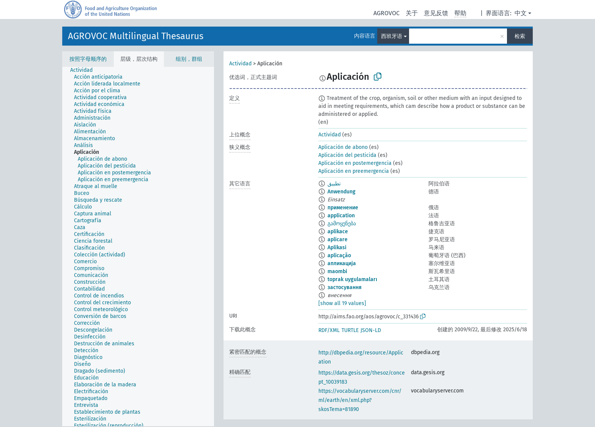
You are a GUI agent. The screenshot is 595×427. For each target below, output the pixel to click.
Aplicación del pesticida (347, 155)
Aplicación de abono (343, 147)
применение (342, 207)
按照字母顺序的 (88, 59)
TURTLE (350, 330)
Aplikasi (336, 247)
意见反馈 (436, 13)
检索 (520, 36)
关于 (412, 13)
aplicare (337, 239)
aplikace (337, 231)
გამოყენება (341, 223)
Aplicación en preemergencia (353, 171)
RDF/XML (329, 330)
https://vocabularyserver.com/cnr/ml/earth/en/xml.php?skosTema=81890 (359, 400)
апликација (341, 263)
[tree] (138, 246)
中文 (521, 13)
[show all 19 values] (342, 303)
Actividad (240, 63)
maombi (337, 271)
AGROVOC (386, 13)
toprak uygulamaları (352, 279)
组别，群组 (189, 59)
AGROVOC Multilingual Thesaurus (135, 36)
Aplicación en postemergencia (355, 163)
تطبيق (334, 183)
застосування (344, 287)
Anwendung (341, 191)
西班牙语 (391, 36)
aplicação (339, 255)
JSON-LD (370, 330)
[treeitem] (84, 70)
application (341, 215)
